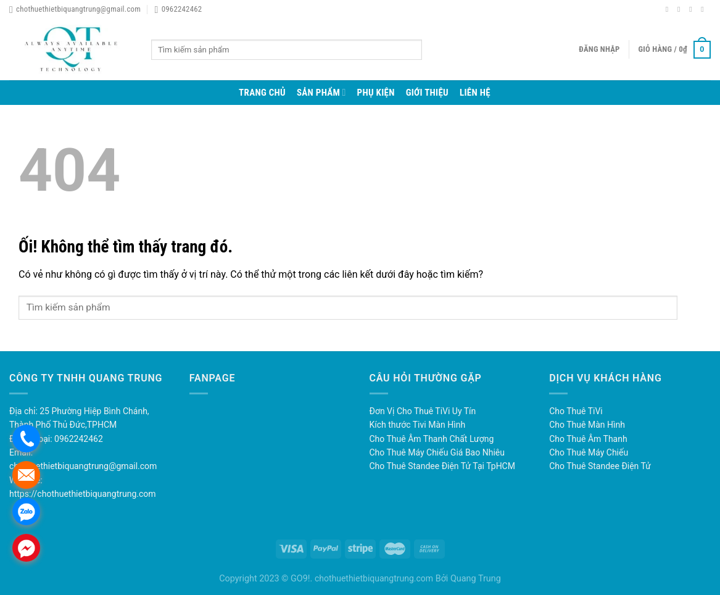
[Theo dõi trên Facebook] (669, 9)
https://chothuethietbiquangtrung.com (82, 494)
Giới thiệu (427, 92)
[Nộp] (432, 50)
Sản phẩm (321, 92)
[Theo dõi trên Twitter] (693, 9)
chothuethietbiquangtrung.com (374, 578)
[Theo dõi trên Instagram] (681, 9)
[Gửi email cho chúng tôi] (704, 9)
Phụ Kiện (376, 92)
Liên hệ (475, 92)
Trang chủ (262, 92)
